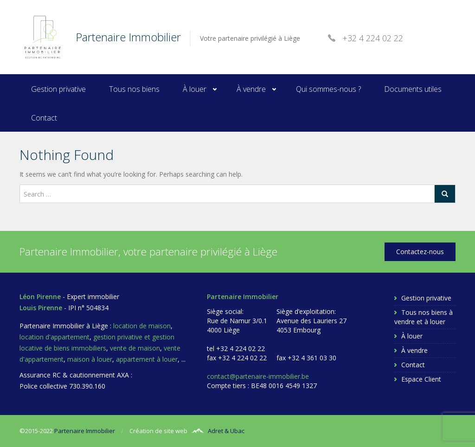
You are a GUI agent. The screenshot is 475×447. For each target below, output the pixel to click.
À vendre (251, 89)
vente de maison (135, 348)
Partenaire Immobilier (84, 431)
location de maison (142, 325)
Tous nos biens (134, 89)
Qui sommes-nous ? (328, 89)
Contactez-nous (420, 251)
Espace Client (421, 379)
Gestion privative (58, 89)
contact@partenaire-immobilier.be (258, 376)
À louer (194, 89)
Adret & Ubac (226, 431)
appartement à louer (147, 359)
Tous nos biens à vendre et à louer (423, 317)
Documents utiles (413, 89)
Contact (44, 118)
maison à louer (89, 359)
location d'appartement (54, 336)
